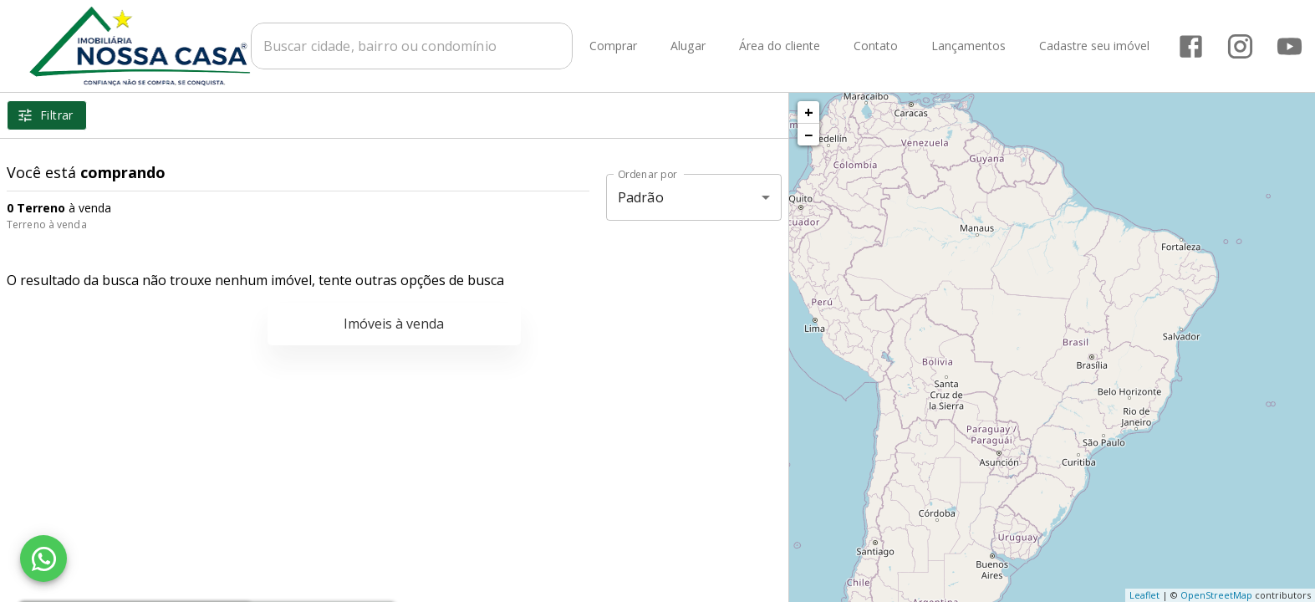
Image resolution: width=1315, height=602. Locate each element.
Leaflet (1144, 595)
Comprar (614, 46)
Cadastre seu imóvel (1095, 46)
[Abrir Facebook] (1191, 46)
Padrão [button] (641, 197)
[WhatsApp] (43, 558)
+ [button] (808, 112)
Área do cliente (780, 46)
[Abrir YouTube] (1290, 46)
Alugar (688, 46)
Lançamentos (969, 46)
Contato (876, 46)
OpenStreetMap (1216, 595)
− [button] (808, 135)
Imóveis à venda (394, 323)
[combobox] (412, 46)
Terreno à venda (47, 224)
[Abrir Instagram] (1241, 46)
